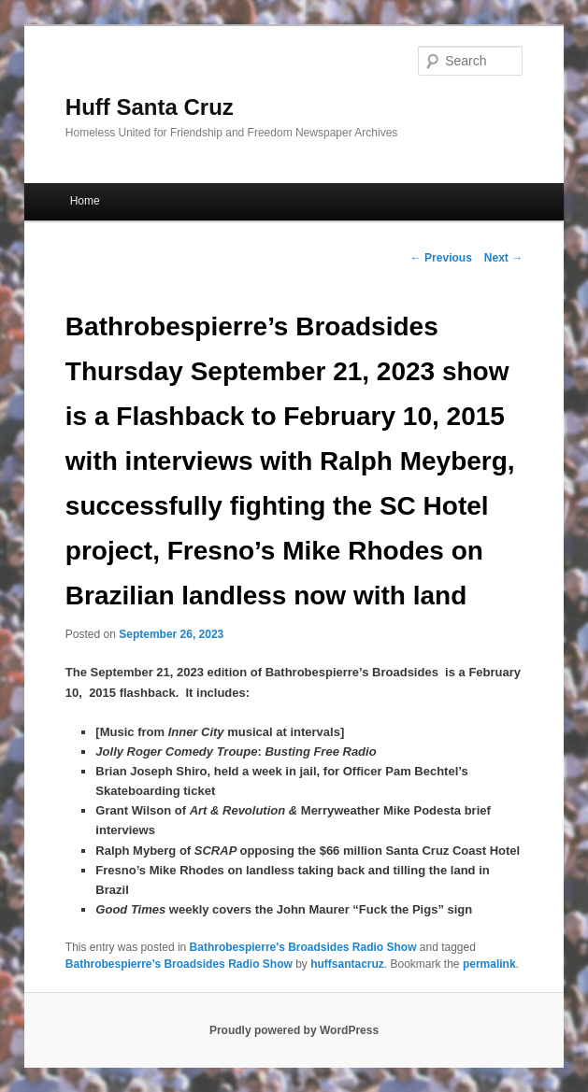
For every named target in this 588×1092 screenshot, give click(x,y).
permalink (489, 964)
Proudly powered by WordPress (294, 1030)
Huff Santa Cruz (149, 107)
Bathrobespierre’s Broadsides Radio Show (179, 964)
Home (85, 200)
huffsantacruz (347, 964)
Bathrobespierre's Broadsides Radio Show (303, 947)
